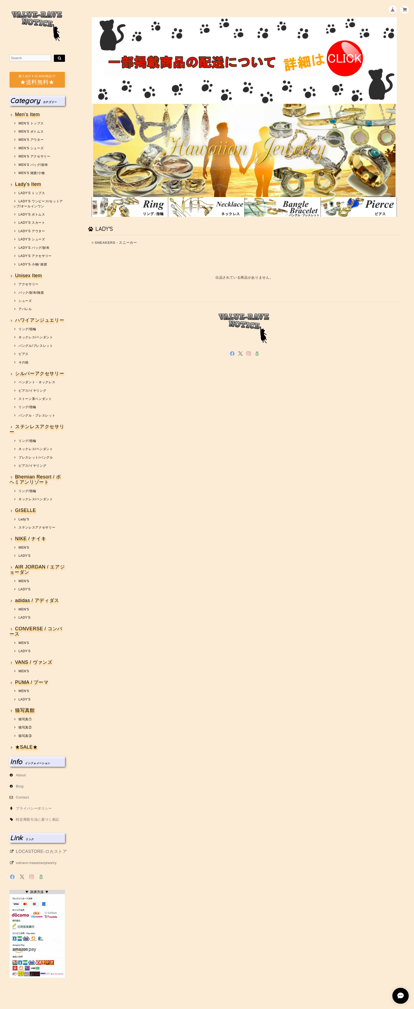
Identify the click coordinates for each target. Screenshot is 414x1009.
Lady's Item (28, 184)
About (21, 775)
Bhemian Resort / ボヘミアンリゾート (35, 479)
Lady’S (23, 519)
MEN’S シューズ (31, 148)
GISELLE (25, 510)
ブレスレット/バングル (35, 457)
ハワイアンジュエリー (39, 320)
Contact (22, 797)
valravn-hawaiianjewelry (36, 863)
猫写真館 (25, 710)
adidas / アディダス (37, 600)
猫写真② (25, 727)
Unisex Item (28, 275)
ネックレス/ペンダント (35, 337)
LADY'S (24, 556)
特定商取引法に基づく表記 (37, 819)
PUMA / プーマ (32, 682)
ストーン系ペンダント (35, 399)
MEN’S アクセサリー (34, 156)
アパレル (25, 309)
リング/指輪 (27, 329)
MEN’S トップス (31, 123)
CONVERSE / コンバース (36, 631)
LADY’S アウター (31, 231)
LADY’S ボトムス (31, 214)
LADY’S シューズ (31, 239)
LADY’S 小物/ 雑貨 (32, 264)
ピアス (23, 354)
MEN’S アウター (31, 140)
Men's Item (27, 114)
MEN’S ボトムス (31, 131)
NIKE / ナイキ (30, 538)
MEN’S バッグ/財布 (33, 165)
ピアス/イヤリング (32, 391)
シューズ (25, 301)
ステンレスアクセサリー (37, 429)
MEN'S (23, 547)
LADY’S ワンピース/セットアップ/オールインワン (38, 203)
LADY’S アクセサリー (35, 256)
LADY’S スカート (31, 223)
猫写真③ (25, 736)
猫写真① (25, 719)
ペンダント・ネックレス (36, 382)
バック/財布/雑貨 (31, 293)
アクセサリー (28, 284)
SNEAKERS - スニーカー (114, 243)
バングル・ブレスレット (36, 415)
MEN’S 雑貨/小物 (31, 173)
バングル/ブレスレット (35, 346)
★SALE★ (26, 747)
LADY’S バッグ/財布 (33, 248)
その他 (23, 362)
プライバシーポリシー (34, 808)
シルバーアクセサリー (39, 373)
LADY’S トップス (31, 193)
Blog (19, 786)
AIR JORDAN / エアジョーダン (37, 569)
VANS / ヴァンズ (34, 662)
